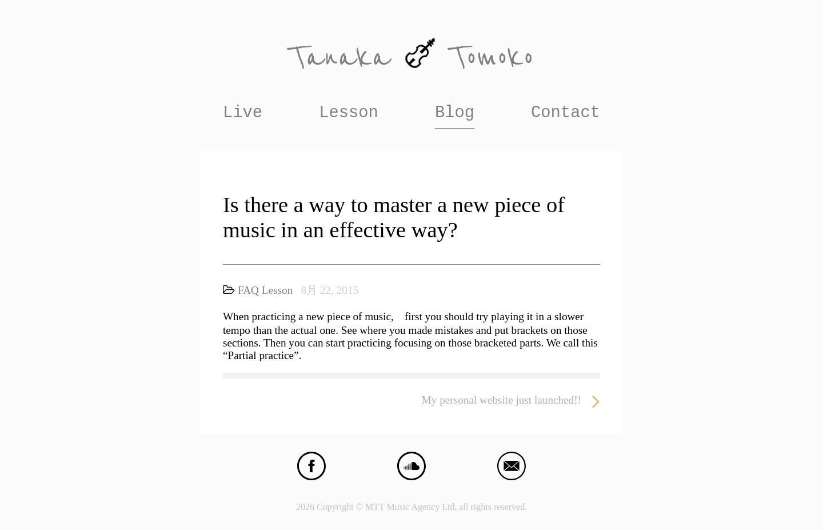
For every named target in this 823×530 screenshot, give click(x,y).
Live (242, 112)
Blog (454, 112)
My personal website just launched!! (511, 401)
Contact (565, 112)
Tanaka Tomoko (411, 57)
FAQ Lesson (265, 290)
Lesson (348, 112)
